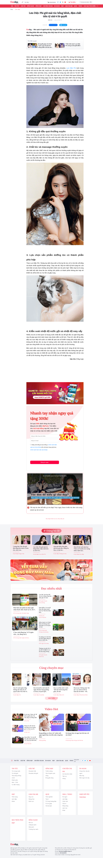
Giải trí (23, 6)
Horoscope (49, 806)
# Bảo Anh (61, 694)
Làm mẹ (64, 808)
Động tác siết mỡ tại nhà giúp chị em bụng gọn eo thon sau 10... (30, 727)
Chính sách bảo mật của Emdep (38, 449)
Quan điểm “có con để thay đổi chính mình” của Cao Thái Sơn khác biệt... (45, 610)
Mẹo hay (81, 775)
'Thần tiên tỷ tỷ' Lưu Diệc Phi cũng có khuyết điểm (72, 44)
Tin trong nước (16, 771)
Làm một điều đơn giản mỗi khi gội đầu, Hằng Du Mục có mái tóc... (61, 548)
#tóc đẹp (48, 518)
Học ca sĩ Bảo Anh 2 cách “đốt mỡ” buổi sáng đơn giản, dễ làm (61, 689)
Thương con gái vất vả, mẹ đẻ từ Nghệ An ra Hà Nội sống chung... (45, 650)
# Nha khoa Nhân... (83, 694)
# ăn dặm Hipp (25, 613)
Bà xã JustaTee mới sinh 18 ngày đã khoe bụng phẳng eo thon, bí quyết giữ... (41, 689)
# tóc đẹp (81, 554)
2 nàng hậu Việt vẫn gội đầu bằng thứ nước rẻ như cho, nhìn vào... (20, 548)
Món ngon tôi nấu (84, 778)
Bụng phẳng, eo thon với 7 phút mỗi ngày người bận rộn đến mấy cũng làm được (51, 735)
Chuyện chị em (48, 6)
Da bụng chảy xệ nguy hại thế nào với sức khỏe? (77, 734)
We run (31, 822)
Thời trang (15, 797)
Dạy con (31, 797)
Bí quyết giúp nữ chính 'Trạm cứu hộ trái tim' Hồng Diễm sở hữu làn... (45, 45)
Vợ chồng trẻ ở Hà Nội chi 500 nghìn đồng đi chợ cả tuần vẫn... (45, 638)
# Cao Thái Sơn (42, 617)
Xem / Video (67, 794)
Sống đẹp (39, 6)
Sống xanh (30, 6)
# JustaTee (41, 694)
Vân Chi (50, 20)
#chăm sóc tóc (54, 518)
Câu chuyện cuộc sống (50, 774)
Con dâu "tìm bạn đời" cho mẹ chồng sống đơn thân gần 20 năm (45, 596)
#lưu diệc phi (61, 518)
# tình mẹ (41, 656)
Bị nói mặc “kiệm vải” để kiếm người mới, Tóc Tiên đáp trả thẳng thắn (30, 716)
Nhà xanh (31, 827)
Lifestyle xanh (32, 825)
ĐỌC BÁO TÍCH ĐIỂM (90, 6)
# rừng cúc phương (43, 632)
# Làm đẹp (15, 553)
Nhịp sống (65, 806)
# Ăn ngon (41, 643)
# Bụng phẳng (42, 740)
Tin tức (16, 6)
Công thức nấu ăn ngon (84, 772)
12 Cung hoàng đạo (51, 801)
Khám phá (15, 780)
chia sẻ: (45, 25)
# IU (20, 694)
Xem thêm (51, 698)
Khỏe (13, 801)
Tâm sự (64, 776)
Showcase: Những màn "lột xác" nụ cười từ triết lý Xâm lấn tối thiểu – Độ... (82, 689)
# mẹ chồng (42, 602)
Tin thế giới (15, 773)
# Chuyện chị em (43, 601)
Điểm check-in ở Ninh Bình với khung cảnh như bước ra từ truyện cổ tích (45, 625)
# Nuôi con (41, 615)
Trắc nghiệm (49, 797)
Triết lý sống (49, 771)
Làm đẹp (17, 9)
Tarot (47, 799)
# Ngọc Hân (21, 553)
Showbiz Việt (32, 771)
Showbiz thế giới (33, 773)
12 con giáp (49, 803)
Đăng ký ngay (45, 462)
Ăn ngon (57, 6)
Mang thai (31, 799)
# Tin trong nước (17, 613)
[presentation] (42, 455)
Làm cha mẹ (68, 6)
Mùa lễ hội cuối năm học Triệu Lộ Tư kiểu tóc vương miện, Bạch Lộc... (82, 548)
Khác (63, 810)
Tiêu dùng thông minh (16, 777)
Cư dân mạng (15, 784)
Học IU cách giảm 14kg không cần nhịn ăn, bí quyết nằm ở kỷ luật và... (20, 689)
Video (80, 6)
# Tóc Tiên (26, 720)
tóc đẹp (27, 2)
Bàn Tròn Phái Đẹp (17, 821)
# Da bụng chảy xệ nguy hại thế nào (74, 740)
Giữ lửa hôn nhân (67, 774)
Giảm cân (65, 801)
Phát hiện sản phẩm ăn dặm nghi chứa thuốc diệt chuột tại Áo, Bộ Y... (24, 609)
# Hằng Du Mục (63, 553)
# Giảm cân (27, 732)
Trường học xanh (33, 829)
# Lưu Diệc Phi (42, 554)
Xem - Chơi (15, 782)
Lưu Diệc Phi (71, 68)
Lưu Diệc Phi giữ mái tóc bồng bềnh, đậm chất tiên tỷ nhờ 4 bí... (40, 548)
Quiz (75, 6)
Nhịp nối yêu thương (84, 795)
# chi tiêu (46, 643)
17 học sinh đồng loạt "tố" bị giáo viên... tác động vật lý (23, 633)
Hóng (64, 778)
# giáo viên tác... (25, 637)
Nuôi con (31, 801)
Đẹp (62, 6)
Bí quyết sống (49, 778)
